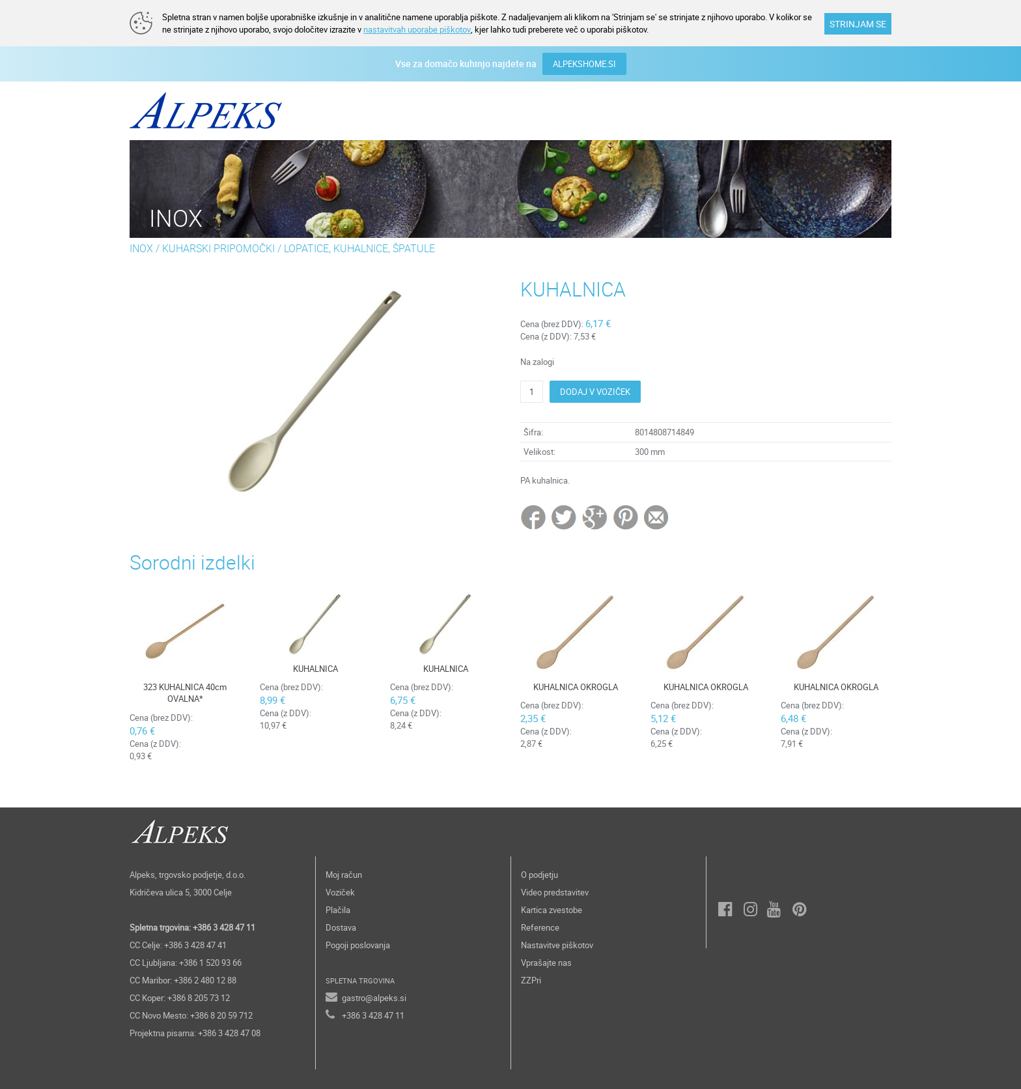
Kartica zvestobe (551, 910)
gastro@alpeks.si (374, 998)
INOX (141, 248)
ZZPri (531, 980)
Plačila (338, 910)
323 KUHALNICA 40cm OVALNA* (185, 693)
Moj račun (344, 874)
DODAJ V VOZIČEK (595, 392)
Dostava (341, 927)
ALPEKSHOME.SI (584, 64)
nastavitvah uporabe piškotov (416, 29)
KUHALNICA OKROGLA (575, 687)
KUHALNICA (315, 669)
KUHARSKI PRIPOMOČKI (218, 248)
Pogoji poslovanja (358, 945)
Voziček (340, 892)
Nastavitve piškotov (557, 945)
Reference (540, 927)
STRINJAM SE (858, 24)
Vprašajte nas (546, 962)
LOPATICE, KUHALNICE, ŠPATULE (359, 248)
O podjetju (539, 874)
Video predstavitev (555, 892)
